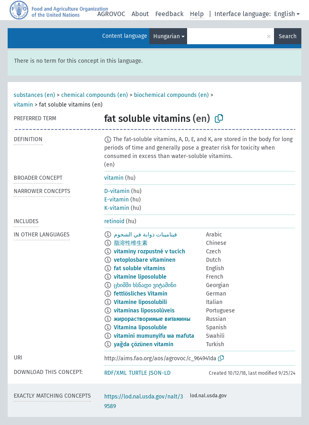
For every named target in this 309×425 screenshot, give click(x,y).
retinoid (114, 221)
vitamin (23, 104)
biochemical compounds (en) (171, 95)
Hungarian (166, 36)
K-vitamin (116, 208)
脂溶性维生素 (131, 243)
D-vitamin (117, 191)
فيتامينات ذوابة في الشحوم (145, 234)
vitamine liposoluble (140, 276)
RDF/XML (115, 373)
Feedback (169, 14)
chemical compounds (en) (94, 95)
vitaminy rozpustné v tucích (149, 251)
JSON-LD (160, 373)
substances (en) (34, 95)
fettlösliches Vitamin (140, 293)
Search (288, 36)
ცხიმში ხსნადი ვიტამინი (145, 285)
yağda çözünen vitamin (143, 344)
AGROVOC (111, 14)
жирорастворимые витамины (152, 319)
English (284, 14)
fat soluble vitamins (139, 268)
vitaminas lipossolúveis (144, 310)
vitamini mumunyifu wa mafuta (154, 336)
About (140, 14)
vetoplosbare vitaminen (144, 260)
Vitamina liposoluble (140, 327)
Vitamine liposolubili (140, 302)
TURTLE (138, 373)
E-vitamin (116, 199)
